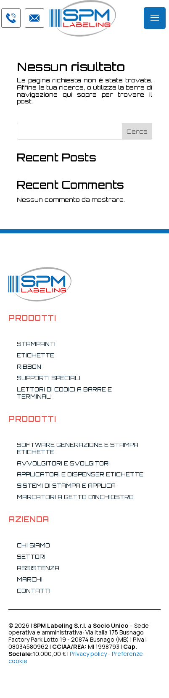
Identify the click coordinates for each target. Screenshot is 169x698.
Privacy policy (88, 654)
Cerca (137, 131)
